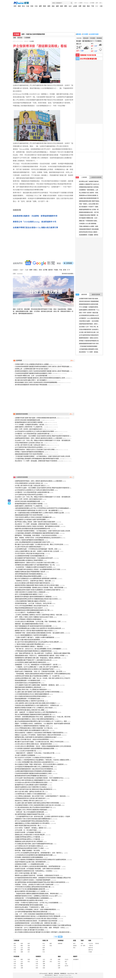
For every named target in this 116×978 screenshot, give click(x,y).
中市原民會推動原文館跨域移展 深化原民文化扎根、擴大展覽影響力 (37, 510)
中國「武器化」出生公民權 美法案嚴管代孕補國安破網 (95, 204)
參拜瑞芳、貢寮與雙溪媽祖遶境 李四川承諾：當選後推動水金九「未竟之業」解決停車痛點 (44, 717)
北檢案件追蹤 (94, 34)
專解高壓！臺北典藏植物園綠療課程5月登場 (29, 624)
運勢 (48, 6)
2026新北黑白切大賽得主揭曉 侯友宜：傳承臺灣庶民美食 (33, 744)
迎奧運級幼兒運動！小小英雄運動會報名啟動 (29, 864)
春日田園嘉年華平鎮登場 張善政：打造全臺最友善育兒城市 (34, 558)
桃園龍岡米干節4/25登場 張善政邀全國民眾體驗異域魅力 (33, 819)
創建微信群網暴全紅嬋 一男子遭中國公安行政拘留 (94, 212)
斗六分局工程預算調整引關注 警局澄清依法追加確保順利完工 (34, 762)
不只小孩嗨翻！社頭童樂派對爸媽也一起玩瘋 (92, 307)
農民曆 (78, 34)
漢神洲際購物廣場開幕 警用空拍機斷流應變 (29, 905)
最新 (15, 943)
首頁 (15, 6)
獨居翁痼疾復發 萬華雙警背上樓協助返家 (28, 687)
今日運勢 (85, 34)
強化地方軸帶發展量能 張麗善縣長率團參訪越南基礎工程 (33, 714)
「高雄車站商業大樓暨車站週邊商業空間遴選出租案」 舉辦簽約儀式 (37, 893)
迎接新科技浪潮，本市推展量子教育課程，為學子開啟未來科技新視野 (37, 868)
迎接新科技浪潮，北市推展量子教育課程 (28, 832)
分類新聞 (16, 940)
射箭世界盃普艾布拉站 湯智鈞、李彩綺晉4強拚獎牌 (94, 232)
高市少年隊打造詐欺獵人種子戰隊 (26, 873)
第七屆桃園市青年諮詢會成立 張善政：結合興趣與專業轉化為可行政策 (37, 569)
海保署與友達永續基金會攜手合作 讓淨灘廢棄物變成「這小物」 (35, 565)
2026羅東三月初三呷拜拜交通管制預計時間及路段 (31, 810)
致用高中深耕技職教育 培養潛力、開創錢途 (29, 646)
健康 (57, 6)
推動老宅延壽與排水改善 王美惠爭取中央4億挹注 (30, 787)
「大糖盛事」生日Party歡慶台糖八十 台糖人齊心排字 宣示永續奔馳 (36, 667)
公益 (66, 963)
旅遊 (84, 6)
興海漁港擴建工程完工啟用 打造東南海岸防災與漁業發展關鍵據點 (36, 382)
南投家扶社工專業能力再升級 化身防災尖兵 (29, 800)
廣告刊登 (51, 973)
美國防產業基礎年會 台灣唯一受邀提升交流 (92, 209)
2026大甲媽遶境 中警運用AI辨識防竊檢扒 (28, 619)
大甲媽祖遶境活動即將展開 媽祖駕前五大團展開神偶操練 (33, 651)
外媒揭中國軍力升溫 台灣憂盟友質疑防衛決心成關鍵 (32, 364)
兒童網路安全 (63, 973)
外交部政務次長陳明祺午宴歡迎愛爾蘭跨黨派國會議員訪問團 (34, 748)
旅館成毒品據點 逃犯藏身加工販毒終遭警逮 (29, 560)
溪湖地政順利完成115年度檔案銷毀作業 (28, 683)
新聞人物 (45, 940)
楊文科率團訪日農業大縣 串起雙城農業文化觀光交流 (32, 730)
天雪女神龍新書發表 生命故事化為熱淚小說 (92, 329)
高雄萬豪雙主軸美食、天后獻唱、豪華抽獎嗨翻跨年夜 (35, 216)
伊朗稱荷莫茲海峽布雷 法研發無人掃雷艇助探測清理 (95, 187)
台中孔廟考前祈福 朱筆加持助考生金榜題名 (92, 335)
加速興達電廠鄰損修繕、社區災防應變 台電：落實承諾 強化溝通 (35, 923)
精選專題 (60, 943)
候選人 (35, 270)
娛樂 (61, 6)
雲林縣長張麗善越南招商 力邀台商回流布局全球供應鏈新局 (34, 769)
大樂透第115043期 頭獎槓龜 (87, 223)
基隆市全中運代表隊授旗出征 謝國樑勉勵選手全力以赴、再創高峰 (36, 780)
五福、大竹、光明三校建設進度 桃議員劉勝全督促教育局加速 (34, 914)
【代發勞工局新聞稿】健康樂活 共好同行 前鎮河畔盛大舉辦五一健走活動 (38, 615)
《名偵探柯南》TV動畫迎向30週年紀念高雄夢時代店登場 (33, 567)
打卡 (68, 270)
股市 (76, 3)
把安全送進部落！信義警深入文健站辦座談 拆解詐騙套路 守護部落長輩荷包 (39, 732)
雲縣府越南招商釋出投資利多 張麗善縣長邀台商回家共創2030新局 (36, 599)
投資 (59, 963)
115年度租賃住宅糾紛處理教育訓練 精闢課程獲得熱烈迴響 (33, 855)
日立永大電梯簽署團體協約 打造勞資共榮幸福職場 (31, 635)
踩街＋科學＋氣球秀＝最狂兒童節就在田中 (92, 312)
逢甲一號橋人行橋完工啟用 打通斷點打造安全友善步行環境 (34, 617)
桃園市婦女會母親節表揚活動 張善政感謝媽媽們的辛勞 (32, 528)
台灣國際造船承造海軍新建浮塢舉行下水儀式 (29, 848)
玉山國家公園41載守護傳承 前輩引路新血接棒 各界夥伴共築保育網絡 (37, 692)
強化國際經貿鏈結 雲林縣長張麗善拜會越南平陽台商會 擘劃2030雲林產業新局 (40, 882)
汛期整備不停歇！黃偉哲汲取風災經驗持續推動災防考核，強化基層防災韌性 (39, 633)
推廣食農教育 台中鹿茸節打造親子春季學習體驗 (30, 519)
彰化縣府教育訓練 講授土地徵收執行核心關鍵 (29, 710)
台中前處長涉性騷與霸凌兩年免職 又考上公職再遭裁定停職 (34, 766)
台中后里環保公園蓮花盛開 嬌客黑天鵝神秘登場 (30, 662)
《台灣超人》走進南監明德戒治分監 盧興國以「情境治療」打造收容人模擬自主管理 (42, 760)
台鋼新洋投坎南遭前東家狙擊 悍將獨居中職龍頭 (93, 198)
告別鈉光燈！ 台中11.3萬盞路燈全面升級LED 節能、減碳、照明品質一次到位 (40, 927)
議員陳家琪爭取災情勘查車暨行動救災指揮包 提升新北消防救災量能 (37, 585)
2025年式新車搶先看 (88, 58)
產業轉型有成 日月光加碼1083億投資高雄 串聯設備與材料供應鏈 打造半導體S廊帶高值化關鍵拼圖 (46, 925)
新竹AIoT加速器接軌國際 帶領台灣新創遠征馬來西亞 (32, 821)
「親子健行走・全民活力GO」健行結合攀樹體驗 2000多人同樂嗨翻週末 (38, 649)
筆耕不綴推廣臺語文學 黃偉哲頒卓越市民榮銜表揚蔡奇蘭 (33, 626)
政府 (96, 6)
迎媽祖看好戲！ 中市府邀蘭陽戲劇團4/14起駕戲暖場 (32, 898)
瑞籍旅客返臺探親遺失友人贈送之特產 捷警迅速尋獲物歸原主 (34, 719)
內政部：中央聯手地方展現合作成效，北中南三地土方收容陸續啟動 (36, 902)
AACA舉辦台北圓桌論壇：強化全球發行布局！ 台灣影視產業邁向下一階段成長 (40, 796)
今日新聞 (31, 41)
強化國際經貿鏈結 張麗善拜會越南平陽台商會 (29, 814)
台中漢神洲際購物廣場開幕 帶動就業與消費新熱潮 (31, 912)
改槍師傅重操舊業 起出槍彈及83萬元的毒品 (29, 900)
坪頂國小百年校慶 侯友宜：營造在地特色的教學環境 (32, 739)
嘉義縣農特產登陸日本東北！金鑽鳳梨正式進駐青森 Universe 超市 (36, 896)
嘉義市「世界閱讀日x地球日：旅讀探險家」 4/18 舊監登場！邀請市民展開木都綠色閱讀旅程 (44, 723)
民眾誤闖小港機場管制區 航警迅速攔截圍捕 (29, 857)
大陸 (101, 6)
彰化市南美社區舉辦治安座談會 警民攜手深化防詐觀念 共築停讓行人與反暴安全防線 (42, 932)
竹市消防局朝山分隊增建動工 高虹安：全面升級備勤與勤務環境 (35, 909)
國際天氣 (90, 949)
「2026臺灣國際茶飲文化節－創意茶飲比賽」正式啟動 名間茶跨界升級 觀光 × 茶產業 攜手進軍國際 (47, 816)
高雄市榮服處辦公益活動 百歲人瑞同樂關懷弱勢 (30, 862)
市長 (60, 270)
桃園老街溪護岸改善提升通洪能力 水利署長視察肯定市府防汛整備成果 (37, 916)
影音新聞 (16, 956)
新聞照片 (38, 956)
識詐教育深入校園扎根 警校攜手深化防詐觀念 (29, 930)
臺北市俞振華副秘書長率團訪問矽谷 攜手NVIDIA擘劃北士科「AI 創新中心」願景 (41, 721)
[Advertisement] (44, 333)
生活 (70, 6)
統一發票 (83, 945)
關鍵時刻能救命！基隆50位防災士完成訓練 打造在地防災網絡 (35, 449)
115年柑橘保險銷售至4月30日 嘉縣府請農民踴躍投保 (32, 694)
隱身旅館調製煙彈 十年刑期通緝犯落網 (27, 680)
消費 (79, 6)
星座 (53, 6)
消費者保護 (56, 973)
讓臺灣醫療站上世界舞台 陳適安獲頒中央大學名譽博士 (32, 823)
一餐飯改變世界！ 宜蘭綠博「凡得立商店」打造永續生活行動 (34, 753)
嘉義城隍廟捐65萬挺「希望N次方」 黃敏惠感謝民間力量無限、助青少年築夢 (39, 655)
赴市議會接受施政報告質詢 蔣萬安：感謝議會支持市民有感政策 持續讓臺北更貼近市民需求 (44, 878)
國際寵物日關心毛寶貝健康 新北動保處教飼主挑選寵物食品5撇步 (36, 737)
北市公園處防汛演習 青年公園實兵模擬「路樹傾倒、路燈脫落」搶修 (37, 685)
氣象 (89, 940)
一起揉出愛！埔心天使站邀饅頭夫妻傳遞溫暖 (29, 812)
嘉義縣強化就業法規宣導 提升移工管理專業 (29, 841)
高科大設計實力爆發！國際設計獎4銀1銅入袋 (29, 791)
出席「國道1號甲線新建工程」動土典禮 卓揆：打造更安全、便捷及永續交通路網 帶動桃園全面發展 (47, 653)
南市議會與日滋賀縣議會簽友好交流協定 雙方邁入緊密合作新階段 (36, 918)
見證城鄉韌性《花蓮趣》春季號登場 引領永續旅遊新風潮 (96, 235)
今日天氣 (78, 38)
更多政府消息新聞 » (68, 273)
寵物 (29, 943)
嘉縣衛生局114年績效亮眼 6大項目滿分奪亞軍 (30, 834)
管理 (59, 965)
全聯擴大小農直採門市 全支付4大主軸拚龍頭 (92, 184)
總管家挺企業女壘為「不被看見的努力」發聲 (29, 907)
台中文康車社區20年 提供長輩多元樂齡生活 (29, 846)
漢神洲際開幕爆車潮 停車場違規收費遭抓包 (29, 574)
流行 (29, 952)
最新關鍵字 (76, 959)
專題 (19, 6)
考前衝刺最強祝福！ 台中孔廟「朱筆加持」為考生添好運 (33, 603)
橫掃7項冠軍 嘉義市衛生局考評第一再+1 (28, 825)
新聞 (14, 37)
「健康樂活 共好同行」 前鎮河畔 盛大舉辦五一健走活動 (33, 581)
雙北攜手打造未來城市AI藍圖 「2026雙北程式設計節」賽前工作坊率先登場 (39, 742)
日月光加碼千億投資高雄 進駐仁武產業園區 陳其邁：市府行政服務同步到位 (39, 778)
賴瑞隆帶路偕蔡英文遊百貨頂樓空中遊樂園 (92, 304)
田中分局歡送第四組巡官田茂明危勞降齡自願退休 (31, 696)
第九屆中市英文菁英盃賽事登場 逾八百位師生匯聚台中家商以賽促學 (37, 642)
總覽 (59, 959)
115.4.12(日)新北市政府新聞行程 (25, 751)
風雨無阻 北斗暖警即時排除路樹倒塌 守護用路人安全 (32, 726)
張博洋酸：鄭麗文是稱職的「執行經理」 (28, 850)
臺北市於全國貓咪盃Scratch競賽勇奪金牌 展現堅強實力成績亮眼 (35, 578)
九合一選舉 (28, 270)
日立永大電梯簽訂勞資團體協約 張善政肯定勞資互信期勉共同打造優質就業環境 (40, 859)
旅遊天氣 (90, 947)
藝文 (66, 961)
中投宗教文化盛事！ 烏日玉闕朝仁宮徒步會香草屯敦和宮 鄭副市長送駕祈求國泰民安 (42, 436)
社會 (27, 6)
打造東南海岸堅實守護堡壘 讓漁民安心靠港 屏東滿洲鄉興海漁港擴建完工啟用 (40, 378)
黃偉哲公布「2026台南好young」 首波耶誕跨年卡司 (34, 222)
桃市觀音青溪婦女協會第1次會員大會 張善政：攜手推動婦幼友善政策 (37, 526)
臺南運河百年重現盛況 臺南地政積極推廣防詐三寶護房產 (33, 596)
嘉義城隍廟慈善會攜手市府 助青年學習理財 (92, 343)
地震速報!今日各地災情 (88, 55)
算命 (74, 943)
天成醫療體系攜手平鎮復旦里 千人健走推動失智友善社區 (33, 660)
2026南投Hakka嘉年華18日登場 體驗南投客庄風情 (31, 782)
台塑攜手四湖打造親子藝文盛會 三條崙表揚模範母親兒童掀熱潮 (35, 418)
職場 (44, 6)
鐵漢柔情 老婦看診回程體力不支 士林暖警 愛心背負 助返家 (34, 707)
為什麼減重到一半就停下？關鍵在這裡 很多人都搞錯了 (95, 206)
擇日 (74, 947)
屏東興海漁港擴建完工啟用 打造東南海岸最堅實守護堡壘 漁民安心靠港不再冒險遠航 (42, 371)
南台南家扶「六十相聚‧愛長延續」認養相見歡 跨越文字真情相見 (36, 461)
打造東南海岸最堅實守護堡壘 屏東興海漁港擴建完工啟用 (33, 373)
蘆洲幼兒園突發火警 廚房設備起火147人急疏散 (30, 891)
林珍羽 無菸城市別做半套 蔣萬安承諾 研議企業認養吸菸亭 (33, 789)
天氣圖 (90, 952)
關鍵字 (75, 956)
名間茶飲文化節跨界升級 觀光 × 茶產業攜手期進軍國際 (32, 880)
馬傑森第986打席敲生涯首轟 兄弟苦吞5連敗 (92, 195)
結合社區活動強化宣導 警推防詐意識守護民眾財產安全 (32, 583)
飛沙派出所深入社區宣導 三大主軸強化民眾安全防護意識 (33, 757)
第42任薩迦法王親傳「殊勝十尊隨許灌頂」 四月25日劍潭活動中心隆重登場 (39, 764)
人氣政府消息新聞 (95, 177)
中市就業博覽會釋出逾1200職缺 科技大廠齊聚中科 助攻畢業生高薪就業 (38, 628)
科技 (36, 6)
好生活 (66, 959)
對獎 (82, 940)
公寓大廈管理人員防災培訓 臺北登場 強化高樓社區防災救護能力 (35, 703)
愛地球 (66, 965)
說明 (97, 3)
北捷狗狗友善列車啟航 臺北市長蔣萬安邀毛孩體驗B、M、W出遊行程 (37, 676)
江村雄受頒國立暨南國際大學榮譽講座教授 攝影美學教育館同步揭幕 (37, 458)
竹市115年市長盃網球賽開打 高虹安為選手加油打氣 (31, 605)
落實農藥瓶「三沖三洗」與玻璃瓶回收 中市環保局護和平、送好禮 (36, 664)
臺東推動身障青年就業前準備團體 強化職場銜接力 (31, 776)
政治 (23, 6)
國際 (40, 6)
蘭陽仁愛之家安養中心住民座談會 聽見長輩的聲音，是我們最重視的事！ (38, 866)
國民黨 (50, 270)
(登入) (100, 3)
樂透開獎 (99, 38)
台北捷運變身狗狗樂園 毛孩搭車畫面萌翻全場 (29, 556)
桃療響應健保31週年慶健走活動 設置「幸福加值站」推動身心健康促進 (37, 658)
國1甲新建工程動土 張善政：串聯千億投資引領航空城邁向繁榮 (35, 522)
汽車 (92, 6)
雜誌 (88, 6)
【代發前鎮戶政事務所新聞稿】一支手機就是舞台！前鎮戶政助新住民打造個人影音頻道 (43, 456)
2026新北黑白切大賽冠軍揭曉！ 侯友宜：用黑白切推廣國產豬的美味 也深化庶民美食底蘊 (43, 746)
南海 (40, 270)
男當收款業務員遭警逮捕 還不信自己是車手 (29, 608)
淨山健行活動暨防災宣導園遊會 (25, 755)
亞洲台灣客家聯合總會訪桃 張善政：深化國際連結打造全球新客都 (36, 921)
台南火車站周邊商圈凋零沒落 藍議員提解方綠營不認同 (32, 542)
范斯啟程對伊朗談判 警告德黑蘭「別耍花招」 (93, 229)
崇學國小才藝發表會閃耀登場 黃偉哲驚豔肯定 (93, 341)
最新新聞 (81, 294)
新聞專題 (60, 940)
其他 (29, 961)
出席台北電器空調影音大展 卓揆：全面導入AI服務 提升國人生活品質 (37, 551)
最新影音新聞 (96, 294)
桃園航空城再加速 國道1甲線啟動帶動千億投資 (30, 571)
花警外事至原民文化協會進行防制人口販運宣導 (30, 592)
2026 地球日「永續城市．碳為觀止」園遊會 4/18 (30, 828)
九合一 (22, 270)
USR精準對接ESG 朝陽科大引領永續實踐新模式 (30, 794)
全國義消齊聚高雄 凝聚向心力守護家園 (27, 837)
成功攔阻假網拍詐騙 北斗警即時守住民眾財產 (29, 701)
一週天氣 (90, 945)
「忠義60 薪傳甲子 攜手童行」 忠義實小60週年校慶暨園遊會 (34, 637)
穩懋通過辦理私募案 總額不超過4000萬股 (91, 201)
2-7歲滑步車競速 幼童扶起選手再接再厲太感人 (30, 644)
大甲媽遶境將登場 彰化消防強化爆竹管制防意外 (30, 798)
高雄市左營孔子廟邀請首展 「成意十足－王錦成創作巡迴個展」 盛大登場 (38, 671)
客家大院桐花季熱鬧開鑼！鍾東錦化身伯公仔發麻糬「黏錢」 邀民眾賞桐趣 (39, 587)
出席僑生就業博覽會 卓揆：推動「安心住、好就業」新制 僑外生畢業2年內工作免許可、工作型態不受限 (48, 678)
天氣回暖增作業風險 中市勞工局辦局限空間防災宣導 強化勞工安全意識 (38, 805)
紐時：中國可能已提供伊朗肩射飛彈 (33, 34)
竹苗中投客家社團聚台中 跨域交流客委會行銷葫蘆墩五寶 (33, 517)
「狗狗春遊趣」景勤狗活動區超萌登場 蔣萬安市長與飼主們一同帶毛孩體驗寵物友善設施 (43, 673)
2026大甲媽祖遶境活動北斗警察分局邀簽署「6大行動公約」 (34, 728)
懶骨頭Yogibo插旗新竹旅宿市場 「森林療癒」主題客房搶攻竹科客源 (37, 875)
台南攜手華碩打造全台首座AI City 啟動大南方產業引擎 (35, 228)
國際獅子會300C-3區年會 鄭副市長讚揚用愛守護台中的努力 (34, 630)
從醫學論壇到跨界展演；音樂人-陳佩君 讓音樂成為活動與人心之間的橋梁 (38, 438)
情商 (29, 945)
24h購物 (80, 3)
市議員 (56, 270)
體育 (65, 6)
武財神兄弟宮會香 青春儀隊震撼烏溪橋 (90, 301)
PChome (86, 3)
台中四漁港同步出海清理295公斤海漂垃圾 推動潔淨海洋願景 (97, 315)
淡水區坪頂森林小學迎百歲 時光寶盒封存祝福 (29, 553)
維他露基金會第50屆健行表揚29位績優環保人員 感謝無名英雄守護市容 (38, 590)
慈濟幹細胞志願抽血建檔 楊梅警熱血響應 (28, 576)
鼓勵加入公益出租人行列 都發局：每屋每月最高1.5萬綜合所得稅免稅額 (38, 735)
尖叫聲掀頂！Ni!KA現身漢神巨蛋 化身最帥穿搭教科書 (95, 318)
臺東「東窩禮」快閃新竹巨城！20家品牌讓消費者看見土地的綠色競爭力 (38, 537)
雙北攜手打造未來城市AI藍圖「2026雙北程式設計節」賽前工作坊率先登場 (39, 544)
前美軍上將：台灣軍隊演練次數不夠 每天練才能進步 (32, 369)
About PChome (70, 973)
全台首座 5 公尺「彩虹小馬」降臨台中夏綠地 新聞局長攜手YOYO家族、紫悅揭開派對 (42, 440)
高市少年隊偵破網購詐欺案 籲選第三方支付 (29, 594)
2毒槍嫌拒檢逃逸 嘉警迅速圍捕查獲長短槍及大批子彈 (32, 610)
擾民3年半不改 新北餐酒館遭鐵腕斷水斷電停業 (30, 889)
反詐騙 (45, 270)
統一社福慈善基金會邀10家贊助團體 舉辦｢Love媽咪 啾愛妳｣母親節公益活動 (39, 513)
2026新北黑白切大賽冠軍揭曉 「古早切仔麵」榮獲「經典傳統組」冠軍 (38, 621)
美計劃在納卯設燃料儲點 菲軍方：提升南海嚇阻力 (31, 380)
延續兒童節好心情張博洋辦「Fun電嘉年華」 (92, 310)
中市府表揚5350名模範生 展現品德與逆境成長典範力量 (32, 887)
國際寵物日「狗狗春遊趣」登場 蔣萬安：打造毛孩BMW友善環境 (36, 535)
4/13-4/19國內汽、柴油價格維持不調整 (27, 612)
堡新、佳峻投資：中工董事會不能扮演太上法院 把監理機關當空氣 (36, 712)
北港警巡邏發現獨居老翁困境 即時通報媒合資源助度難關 (33, 771)
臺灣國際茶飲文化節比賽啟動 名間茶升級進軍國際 (31, 785)
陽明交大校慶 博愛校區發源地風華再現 (27, 639)
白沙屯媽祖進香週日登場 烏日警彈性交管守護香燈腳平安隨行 (34, 669)
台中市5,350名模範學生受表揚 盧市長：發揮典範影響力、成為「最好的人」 (39, 853)
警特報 (97, 943)
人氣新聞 (81, 177)
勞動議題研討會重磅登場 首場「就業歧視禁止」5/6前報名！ (34, 871)
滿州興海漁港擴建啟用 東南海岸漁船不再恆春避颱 (31, 384)
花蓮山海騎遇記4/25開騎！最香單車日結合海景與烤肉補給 (96, 226)
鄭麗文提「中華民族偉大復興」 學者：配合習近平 (94, 221)
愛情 (64, 270)
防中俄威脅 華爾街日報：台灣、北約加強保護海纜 (94, 218)
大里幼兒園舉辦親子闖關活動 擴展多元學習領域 (30, 601)
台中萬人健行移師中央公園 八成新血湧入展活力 (93, 332)
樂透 (82, 943)
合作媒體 (92, 3)
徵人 (76, 973)
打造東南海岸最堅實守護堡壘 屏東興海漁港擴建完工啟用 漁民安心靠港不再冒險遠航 (42, 366)
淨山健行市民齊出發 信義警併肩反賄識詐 (28, 547)
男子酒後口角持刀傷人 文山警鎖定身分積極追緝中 (31, 689)
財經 (32, 6)
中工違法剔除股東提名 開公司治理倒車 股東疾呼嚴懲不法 (33, 807)
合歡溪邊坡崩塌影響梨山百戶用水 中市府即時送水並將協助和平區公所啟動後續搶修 (42, 508)
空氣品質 (85, 38)
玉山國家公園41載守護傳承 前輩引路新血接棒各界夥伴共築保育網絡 (37, 803)
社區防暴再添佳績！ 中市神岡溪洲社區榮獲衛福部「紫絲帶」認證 (36, 549)
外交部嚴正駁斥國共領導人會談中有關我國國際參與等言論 (34, 844)
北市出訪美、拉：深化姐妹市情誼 (26, 830)
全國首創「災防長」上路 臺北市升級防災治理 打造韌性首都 (34, 884)
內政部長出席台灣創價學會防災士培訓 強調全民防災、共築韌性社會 (37, 705)
